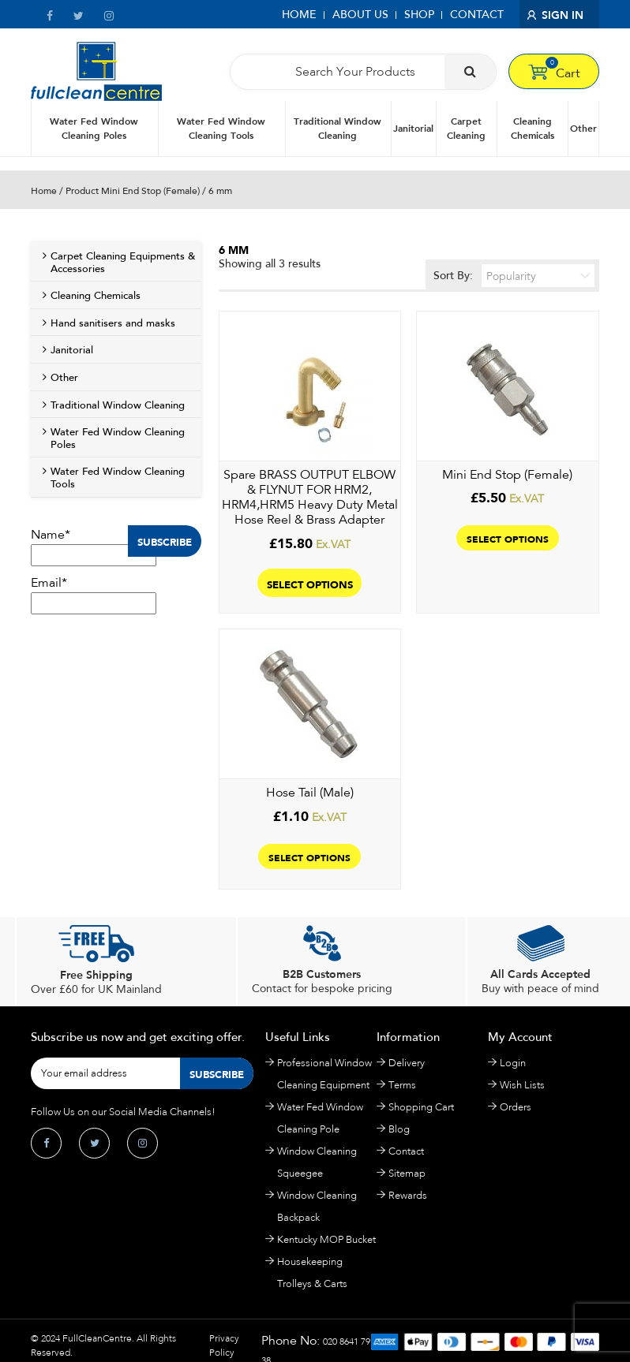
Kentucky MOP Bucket (326, 1239)
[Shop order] (538, 275)
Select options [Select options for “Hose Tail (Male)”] (309, 856)
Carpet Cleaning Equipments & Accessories (123, 262)
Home (299, 14)
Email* (93, 594)
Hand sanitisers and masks (113, 323)
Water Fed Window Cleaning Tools (221, 128)
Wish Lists (522, 1085)
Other (583, 128)
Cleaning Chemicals (532, 128)
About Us (360, 14)
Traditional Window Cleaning (337, 128)
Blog (399, 1129)
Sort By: (514, 275)
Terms (402, 1085)
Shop (419, 14)
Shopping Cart (421, 1107)
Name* (93, 546)
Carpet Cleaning (466, 128)
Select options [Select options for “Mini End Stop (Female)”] (508, 537)
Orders (515, 1107)
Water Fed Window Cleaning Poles (94, 128)
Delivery (406, 1063)
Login (513, 1063)
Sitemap (407, 1173)
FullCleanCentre (97, 1338)
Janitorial (413, 128)
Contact (477, 14)
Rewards (407, 1195)
